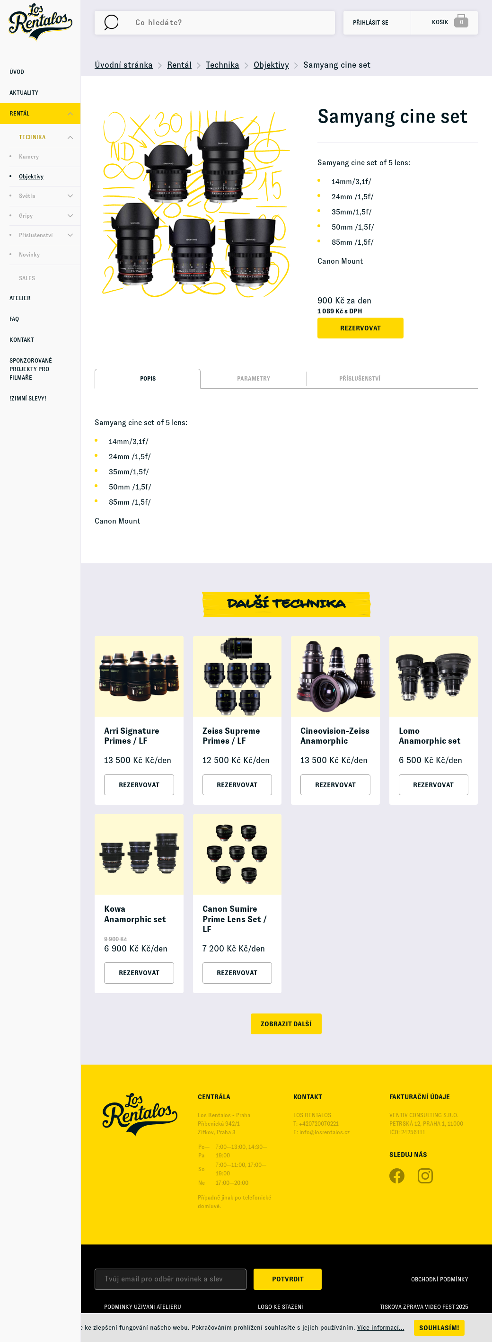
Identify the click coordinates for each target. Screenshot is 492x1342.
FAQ (14, 319)
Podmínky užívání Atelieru (142, 1307)
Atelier (20, 298)
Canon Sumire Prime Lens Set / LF (234, 919)
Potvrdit (288, 1279)
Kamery (29, 156)
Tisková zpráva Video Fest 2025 (424, 1307)
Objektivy (31, 176)
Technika (32, 137)
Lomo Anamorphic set (430, 736)
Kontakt (21, 340)
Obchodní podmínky (439, 1279)
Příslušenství (36, 235)
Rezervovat (360, 328)
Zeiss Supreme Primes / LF (231, 736)
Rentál (19, 113)
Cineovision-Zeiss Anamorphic (334, 736)
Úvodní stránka (124, 65)
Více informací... (380, 1327)
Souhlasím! (439, 1328)
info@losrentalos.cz (324, 1132)
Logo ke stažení (280, 1307)
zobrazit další (286, 1024)
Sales (27, 278)
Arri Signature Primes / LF (131, 736)
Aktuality (23, 92)
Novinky (29, 254)
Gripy (26, 216)
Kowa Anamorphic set (135, 914)
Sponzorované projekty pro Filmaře (30, 369)
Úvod (16, 72)
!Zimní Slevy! (27, 398)
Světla (27, 196)
